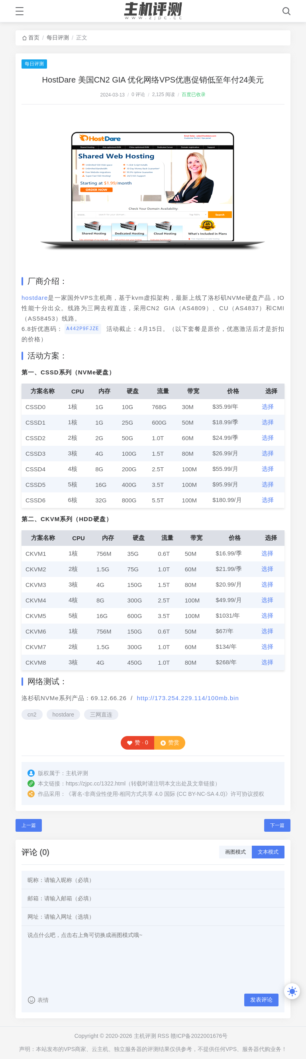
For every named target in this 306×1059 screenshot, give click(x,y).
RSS (163, 1036)
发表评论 (261, 999)
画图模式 (235, 852)
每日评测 (58, 37)
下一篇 (277, 825)
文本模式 (268, 852)
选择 (268, 406)
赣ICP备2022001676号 (199, 1036)
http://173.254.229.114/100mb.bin (188, 698)
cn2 (32, 714)
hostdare (35, 297)
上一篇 (29, 825)
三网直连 (101, 714)
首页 (33, 37)
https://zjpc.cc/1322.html (96, 783)
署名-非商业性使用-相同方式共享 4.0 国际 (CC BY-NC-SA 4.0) (148, 794)
